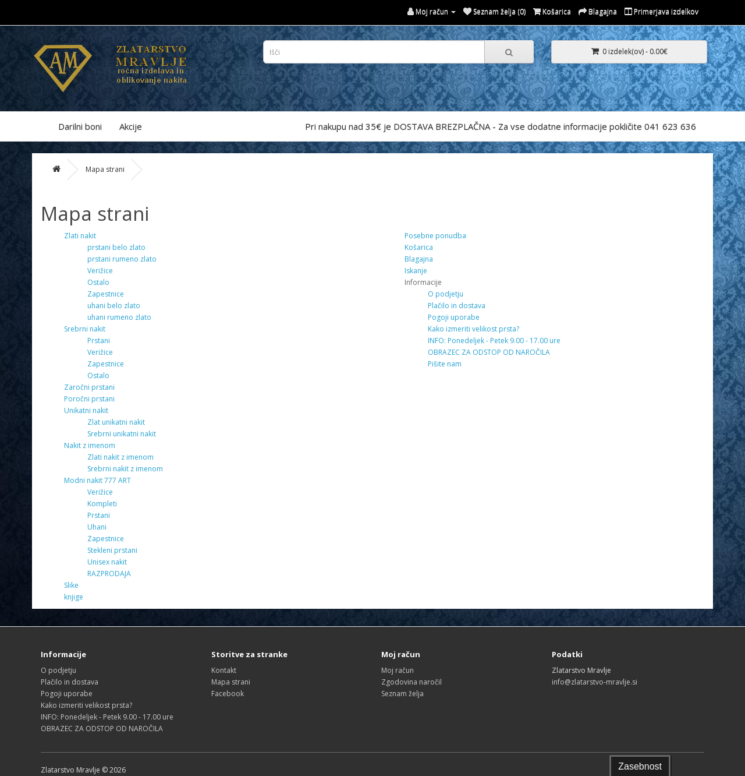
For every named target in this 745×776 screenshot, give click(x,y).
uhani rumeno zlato (119, 317)
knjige (73, 597)
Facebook (227, 694)
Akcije (130, 126)
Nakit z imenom (89, 445)
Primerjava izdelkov (661, 11)
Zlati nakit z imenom (120, 457)
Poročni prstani (89, 399)
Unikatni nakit (86, 410)
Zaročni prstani (89, 387)
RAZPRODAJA (109, 574)
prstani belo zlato (116, 247)
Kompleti (102, 504)
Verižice (100, 271)
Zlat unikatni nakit (116, 422)
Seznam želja (402, 694)
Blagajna (419, 259)
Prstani (98, 340)
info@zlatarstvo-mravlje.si (594, 682)
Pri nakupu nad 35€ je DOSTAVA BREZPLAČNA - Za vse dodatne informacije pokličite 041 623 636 (500, 126)
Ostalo (98, 282)
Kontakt (223, 670)
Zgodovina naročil (411, 682)
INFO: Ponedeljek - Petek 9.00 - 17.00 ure (494, 340)
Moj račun (397, 670)
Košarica (419, 247)
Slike (71, 585)
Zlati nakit (80, 236)
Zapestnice (105, 294)
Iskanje (416, 271)
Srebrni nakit (84, 329)
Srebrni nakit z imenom (125, 469)
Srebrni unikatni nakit (121, 434)
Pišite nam (445, 364)
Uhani (97, 527)
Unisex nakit (107, 562)
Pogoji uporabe (454, 317)
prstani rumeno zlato (122, 259)
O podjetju (445, 294)
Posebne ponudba (435, 236)
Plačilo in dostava (456, 306)
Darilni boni (80, 126)
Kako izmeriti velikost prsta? (473, 329)
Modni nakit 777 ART (97, 480)
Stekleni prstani (112, 550)
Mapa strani (105, 169)
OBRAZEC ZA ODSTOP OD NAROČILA (489, 352)
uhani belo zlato (113, 306)
